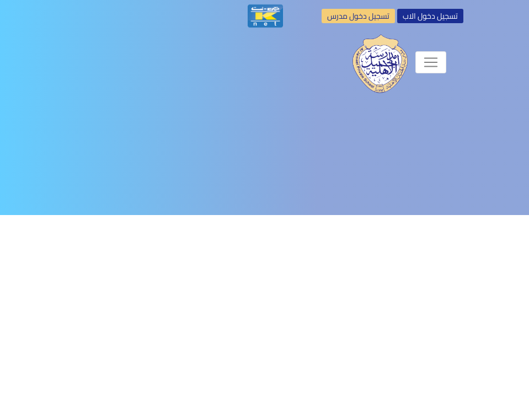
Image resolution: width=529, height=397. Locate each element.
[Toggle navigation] (430, 62)
